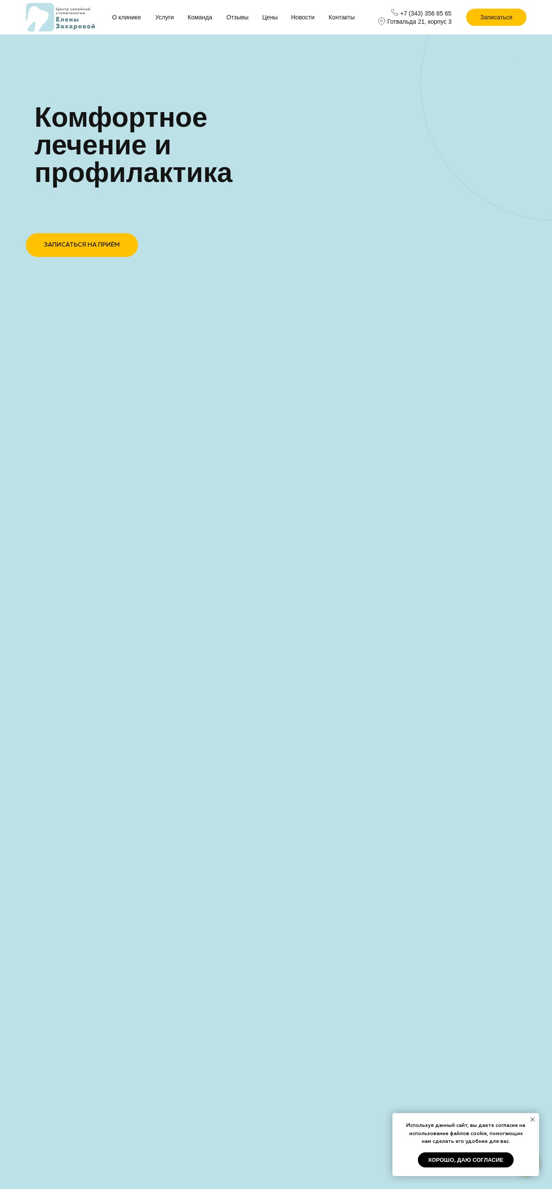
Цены (270, 17)
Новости (302, 17)
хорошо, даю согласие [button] (466, 1160)
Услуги (164, 17)
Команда (200, 17)
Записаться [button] (496, 17)
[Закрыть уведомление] (532, 1119)
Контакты (341, 17)
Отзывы (237, 17)
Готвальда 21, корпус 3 (419, 21)
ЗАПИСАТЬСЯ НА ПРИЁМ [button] (82, 245)
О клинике (126, 17)
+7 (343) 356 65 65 (426, 13)
